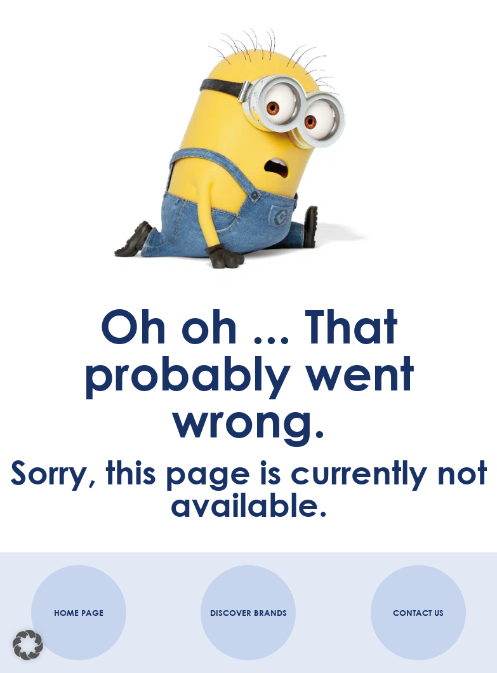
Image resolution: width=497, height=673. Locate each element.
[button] (28, 645)
